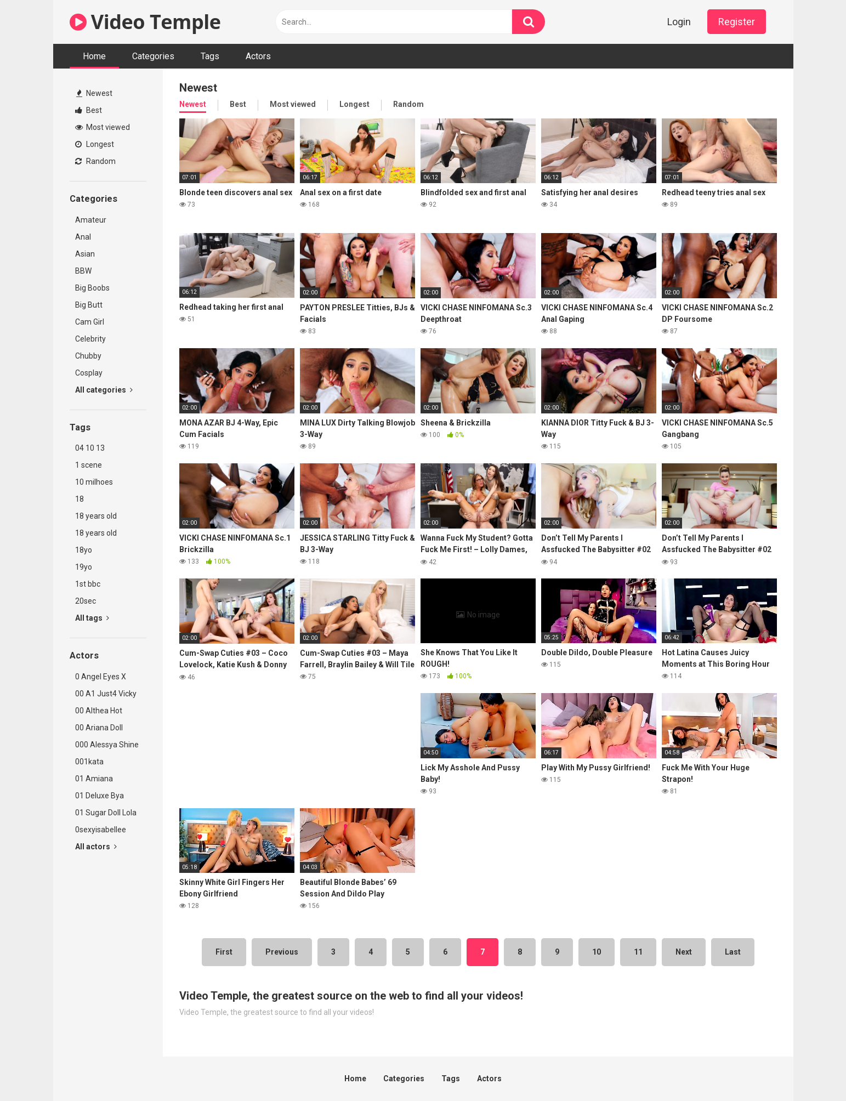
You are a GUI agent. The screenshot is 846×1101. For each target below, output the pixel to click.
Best (88, 110)
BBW (83, 270)
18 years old (96, 516)
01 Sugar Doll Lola (106, 812)
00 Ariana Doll (99, 727)
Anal (83, 236)
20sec (85, 601)
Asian (85, 253)
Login (679, 21)
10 (596, 951)
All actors (96, 846)
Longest (94, 144)
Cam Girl (89, 321)
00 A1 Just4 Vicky (106, 693)
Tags (210, 56)
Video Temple (145, 21)
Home (94, 56)
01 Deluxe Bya (99, 795)
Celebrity (90, 338)
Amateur (90, 219)
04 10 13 (90, 448)
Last (733, 951)
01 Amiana (94, 778)
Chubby (88, 355)
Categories (153, 56)
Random (95, 161)
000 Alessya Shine (107, 744)
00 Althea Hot (98, 710)
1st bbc (87, 584)
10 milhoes (94, 482)
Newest (94, 93)
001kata (89, 761)
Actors (258, 56)
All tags (92, 618)
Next (683, 951)
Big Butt (89, 304)
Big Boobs (92, 287)
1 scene (88, 465)
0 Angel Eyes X (100, 676)
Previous (281, 951)
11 (638, 951)
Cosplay (89, 372)
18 (79, 499)
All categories (104, 389)
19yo (83, 567)
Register (736, 21)
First (223, 951)
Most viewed (102, 127)
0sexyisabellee (100, 829)
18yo (83, 550)
